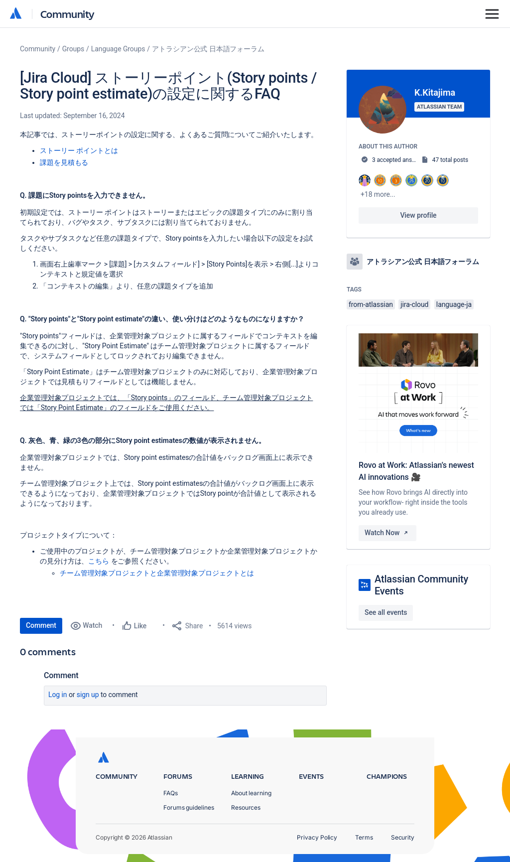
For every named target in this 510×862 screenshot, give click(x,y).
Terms (364, 837)
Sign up (88, 695)
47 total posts (450, 159)
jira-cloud (414, 304)
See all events (386, 612)
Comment (41, 625)
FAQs (170, 793)
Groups (73, 49)
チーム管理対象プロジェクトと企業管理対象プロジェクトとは (157, 573)
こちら (98, 561)
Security (402, 837)
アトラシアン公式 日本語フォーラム (208, 49)
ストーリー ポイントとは (79, 150)
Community (67, 13)
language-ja (454, 304)
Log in (57, 695)
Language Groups (118, 49)
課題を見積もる (64, 162)
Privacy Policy (317, 837)
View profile (418, 215)
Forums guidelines (188, 807)
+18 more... (378, 194)
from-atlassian (371, 304)
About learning (251, 793)
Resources (245, 807)
